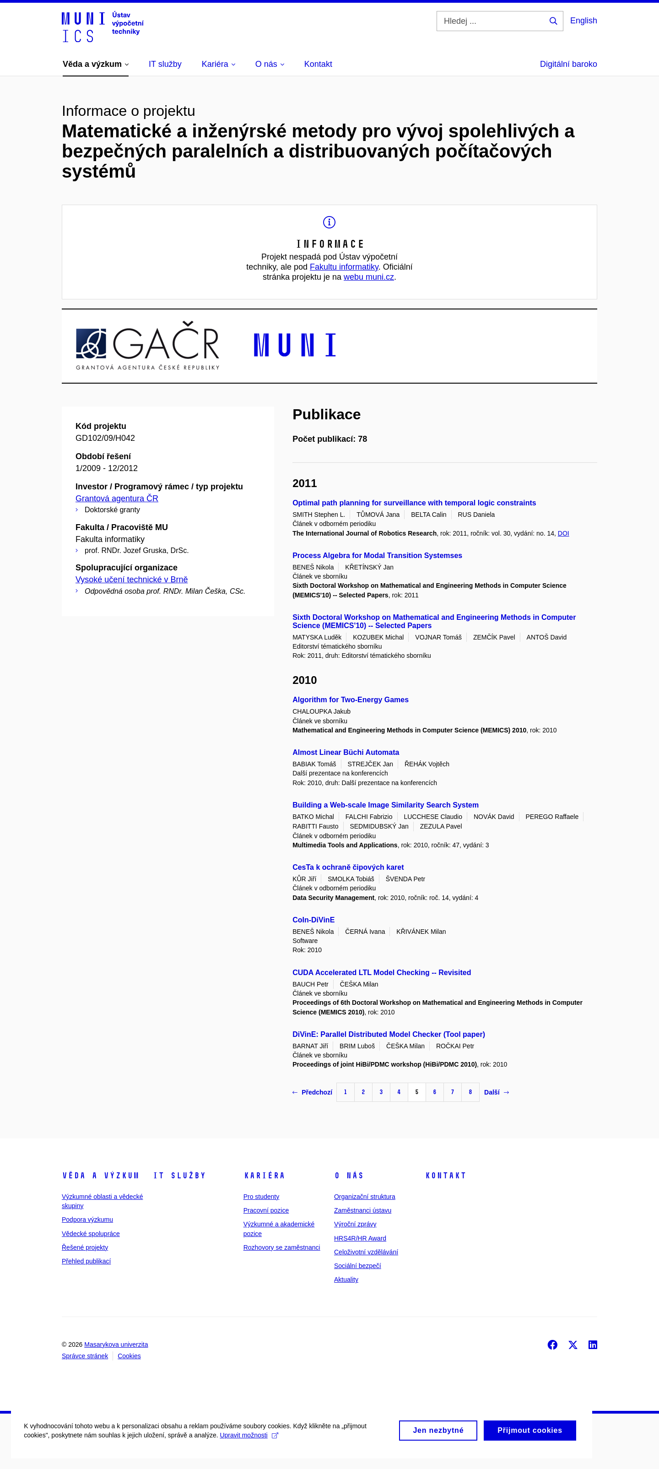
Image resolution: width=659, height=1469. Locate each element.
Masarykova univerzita (116, 1344)
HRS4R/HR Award (360, 1238)
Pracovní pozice (266, 1210)
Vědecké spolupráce (91, 1233)
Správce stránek (85, 1356)
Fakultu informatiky (344, 266)
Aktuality (346, 1279)
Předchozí (312, 1092)
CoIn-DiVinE (313, 920)
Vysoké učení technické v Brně (132, 579)
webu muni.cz (369, 277)
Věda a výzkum (100, 1176)
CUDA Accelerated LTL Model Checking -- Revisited (381, 972)
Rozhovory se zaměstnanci (281, 1247)
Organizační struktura (364, 1196)
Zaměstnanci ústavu (362, 1210)
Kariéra (264, 1176)
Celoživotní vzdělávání (366, 1252)
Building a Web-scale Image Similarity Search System (385, 805)
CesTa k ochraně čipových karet (348, 867)
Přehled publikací (86, 1261)
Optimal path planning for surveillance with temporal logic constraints (414, 503)
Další (496, 1092)
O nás (349, 1176)
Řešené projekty (85, 1247)
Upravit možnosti (257, 1450)
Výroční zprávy (355, 1224)
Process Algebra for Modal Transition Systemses (377, 555)
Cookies (129, 1356)
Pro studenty (261, 1196)
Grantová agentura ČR (117, 498)
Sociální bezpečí (357, 1265)
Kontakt (445, 1176)
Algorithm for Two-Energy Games (350, 700)
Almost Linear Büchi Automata (345, 752)
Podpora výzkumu (87, 1219)
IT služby (179, 1176)
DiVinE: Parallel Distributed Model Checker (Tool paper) (388, 1034)
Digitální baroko (568, 64)
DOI (563, 533)
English (583, 20)
